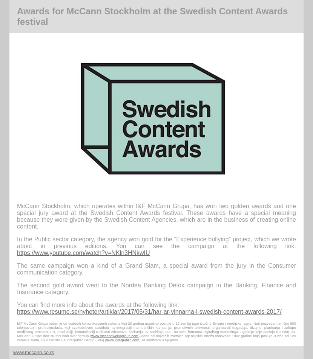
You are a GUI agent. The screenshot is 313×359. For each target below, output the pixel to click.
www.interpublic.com (122, 340)
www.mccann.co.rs (33, 352)
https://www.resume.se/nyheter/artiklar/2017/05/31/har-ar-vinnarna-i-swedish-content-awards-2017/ (149, 311)
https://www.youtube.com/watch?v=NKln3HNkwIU (83, 253)
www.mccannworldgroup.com (114, 336)
